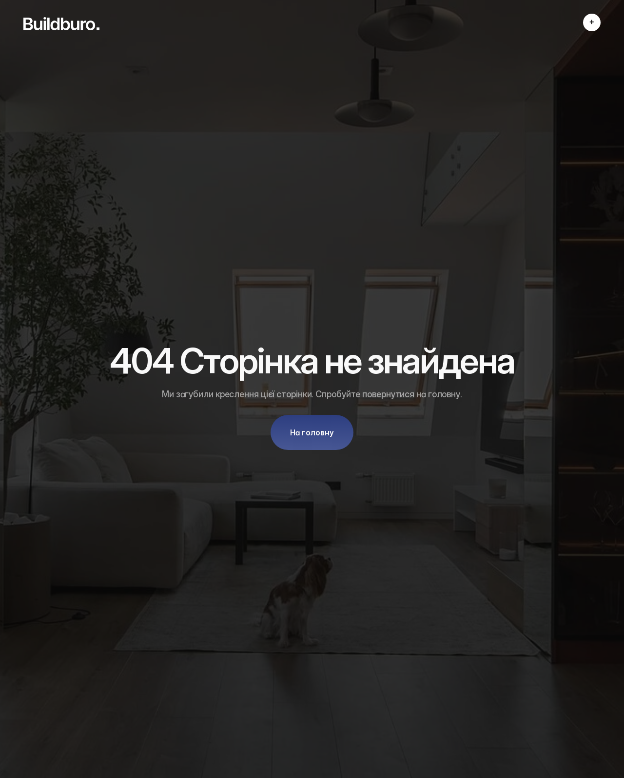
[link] (61, 23)
